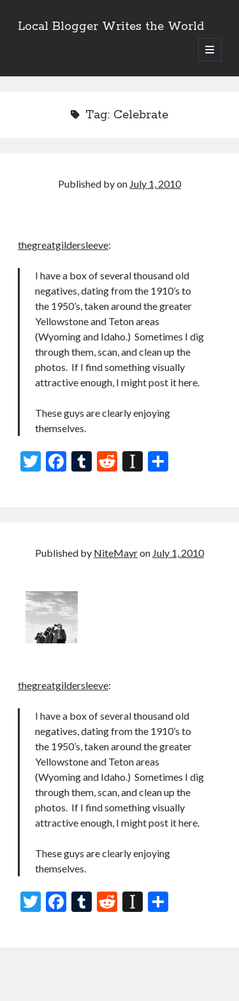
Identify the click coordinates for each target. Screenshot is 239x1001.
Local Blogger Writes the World (111, 26)
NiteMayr (116, 553)
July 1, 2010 (155, 184)
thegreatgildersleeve (63, 245)
